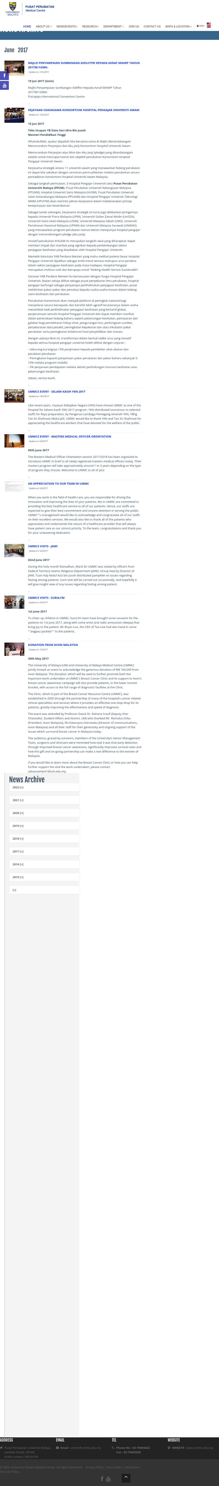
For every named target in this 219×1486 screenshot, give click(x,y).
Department (114, 26)
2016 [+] (18, 864)
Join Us (134, 26)
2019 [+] (18, 826)
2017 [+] (18, 851)
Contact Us (152, 26)
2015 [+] (18, 877)
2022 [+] (18, 787)
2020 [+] (18, 813)
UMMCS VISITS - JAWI (43, 546)
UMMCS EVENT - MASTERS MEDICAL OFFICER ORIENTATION (69, 436)
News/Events (67, 26)
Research (90, 26)
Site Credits (114, 1467)
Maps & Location (178, 26)
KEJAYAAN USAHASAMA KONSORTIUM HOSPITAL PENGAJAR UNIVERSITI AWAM (83, 110)
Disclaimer (132, 1467)
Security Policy (9, 1472)
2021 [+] (18, 800)
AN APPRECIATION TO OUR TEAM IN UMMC (58, 484)
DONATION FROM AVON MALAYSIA (53, 645)
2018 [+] (18, 839)
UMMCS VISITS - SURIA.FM (46, 598)
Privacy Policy (95, 1467)
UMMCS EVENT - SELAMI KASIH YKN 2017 (56, 392)
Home (27, 26)
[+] (14, 890)
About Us (44, 26)
